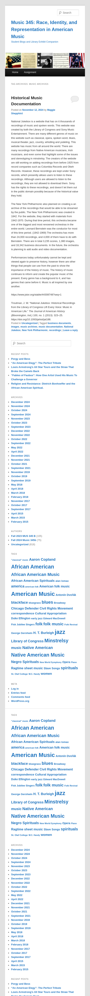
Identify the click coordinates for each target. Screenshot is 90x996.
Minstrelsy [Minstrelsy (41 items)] (56, 640)
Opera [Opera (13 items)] (66, 662)
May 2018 (16, 484)
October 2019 (19, 476)
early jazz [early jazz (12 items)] (37, 618)
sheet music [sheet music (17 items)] (33, 668)
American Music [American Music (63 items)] (33, 594)
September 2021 (21, 468)
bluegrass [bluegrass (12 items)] (35, 602)
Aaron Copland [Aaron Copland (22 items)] (42, 559)
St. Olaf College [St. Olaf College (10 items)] (19, 674)
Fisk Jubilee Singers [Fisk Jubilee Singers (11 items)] (23, 624)
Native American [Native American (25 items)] (37, 647)
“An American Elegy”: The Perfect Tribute (36, 362)
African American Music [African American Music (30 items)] (35, 574)
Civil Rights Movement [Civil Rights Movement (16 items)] (56, 608)
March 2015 (18, 517)
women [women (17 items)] (46, 674)
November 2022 (20, 435)
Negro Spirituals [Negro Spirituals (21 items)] (25, 662)
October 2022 (19, 439)
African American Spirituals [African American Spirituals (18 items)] (33, 581)
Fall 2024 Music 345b (23, 540)
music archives (28, 326)
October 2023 (19, 422)
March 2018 (18, 492)
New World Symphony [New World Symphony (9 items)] (50, 662)
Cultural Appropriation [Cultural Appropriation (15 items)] (50, 613)
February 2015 (19, 521)
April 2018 (17, 488)
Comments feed (20, 696)
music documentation (51, 326)
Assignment (30, 72)
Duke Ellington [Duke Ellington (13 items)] (20, 618)
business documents (59, 323)
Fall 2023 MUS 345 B (23, 536)
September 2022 (21, 443)
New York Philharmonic (35, 330)
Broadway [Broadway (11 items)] (60, 603)
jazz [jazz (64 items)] (60, 632)
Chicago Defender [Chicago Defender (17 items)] (25, 608)
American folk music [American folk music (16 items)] (54, 586)
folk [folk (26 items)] (39, 624)
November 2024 (20, 406)
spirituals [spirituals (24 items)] (69, 668)
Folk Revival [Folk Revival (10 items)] (71, 624)
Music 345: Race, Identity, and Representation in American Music (44, 29)
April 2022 (17, 451)
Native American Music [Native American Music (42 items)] (38, 655)
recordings (55, 330)
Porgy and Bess (20, 358)
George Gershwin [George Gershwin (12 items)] (21, 633)
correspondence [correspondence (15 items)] (22, 613)
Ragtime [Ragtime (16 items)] (17, 668)
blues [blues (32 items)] (47, 602)
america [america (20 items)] (17, 586)
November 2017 (20, 501)
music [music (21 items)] (16, 648)
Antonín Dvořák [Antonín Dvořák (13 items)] (66, 594)
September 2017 (21, 509)
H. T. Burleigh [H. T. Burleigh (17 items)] (43, 633)
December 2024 (20, 402)
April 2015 (17, 513)
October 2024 (19, 410)
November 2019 (20, 472)
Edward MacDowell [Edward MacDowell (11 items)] (54, 618)
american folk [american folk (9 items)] (32, 586)
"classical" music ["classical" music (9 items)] (19, 560)
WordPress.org (20, 701)
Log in (15, 688)
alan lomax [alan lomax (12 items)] (62, 580)
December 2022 (20, 430)
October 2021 (19, 463)
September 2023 (21, 426)
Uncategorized (30, 323)
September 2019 (21, 480)
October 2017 (19, 505)
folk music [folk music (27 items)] (53, 624)
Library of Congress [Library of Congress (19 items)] (27, 641)
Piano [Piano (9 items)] (74, 662)
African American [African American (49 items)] (32, 567)
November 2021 (20, 459)
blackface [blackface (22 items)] (19, 602)
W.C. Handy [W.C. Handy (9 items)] (34, 674)
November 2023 (20, 418)
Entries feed (18, 692)
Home (15, 72)
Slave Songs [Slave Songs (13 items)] (52, 668)
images (15, 326)
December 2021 (20, 455)
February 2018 (19, 496)
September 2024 (21, 414)
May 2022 (16, 447)
